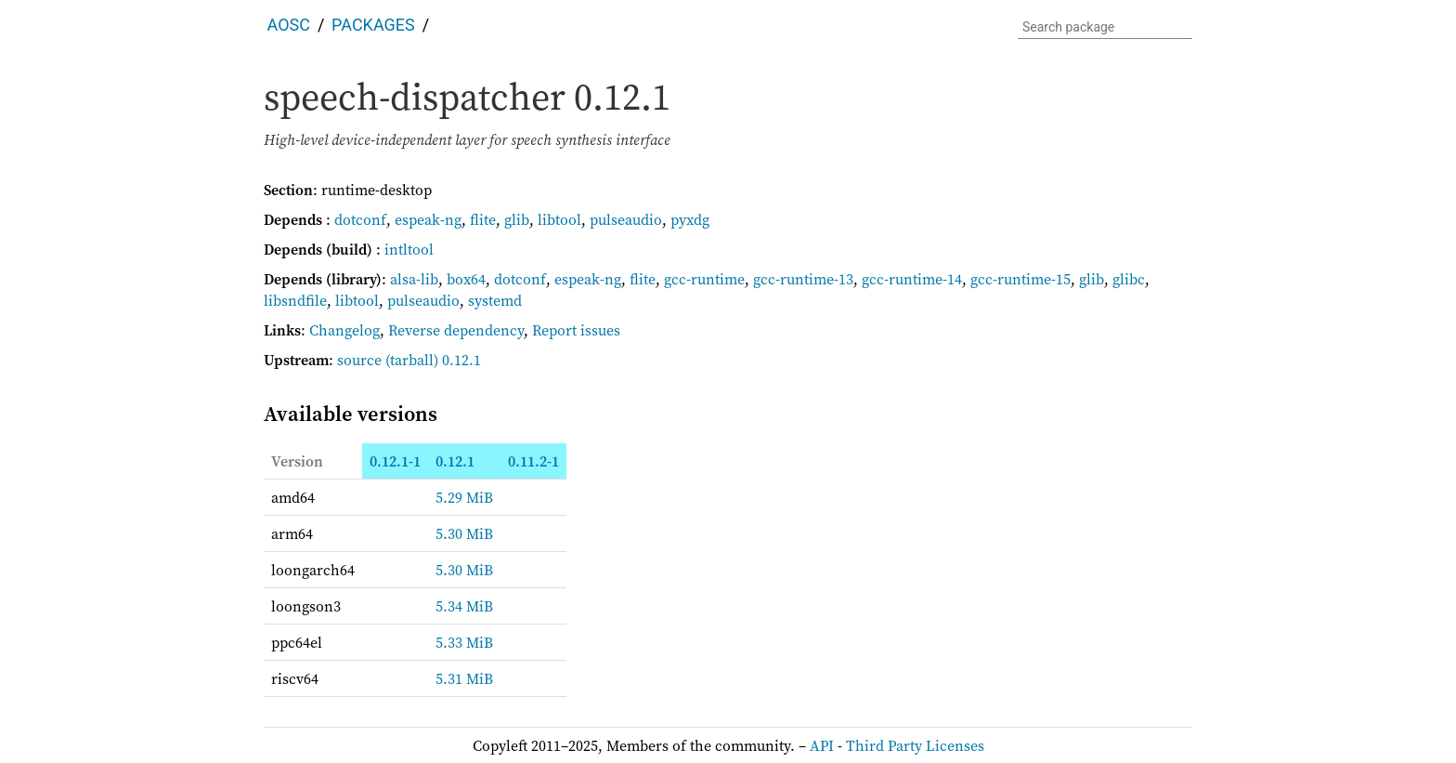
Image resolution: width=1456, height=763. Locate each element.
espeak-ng (428, 219)
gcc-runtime (704, 279)
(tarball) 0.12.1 (433, 359)
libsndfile (295, 300)
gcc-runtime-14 (912, 279)
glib (516, 219)
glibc (1128, 279)
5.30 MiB (464, 533)
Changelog (344, 330)
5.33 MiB (464, 642)
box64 (466, 279)
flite (483, 219)
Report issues (576, 330)
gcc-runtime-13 (803, 279)
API (822, 745)
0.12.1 (455, 461)
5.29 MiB (464, 497)
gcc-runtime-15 (1020, 279)
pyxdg (689, 219)
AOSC (288, 24)
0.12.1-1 (395, 461)
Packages (373, 24)
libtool (559, 219)
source (359, 359)
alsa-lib (414, 279)
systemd (495, 300)
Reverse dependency (456, 330)
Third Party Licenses (915, 745)
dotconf (360, 219)
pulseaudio (626, 219)
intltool (409, 249)
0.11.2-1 (533, 461)
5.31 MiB (464, 678)
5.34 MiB (464, 606)
